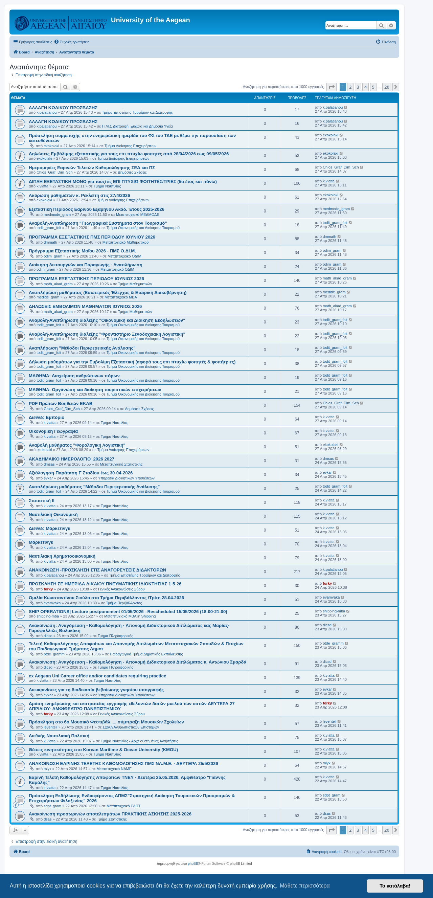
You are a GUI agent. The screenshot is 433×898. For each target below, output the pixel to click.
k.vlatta (42, 186)
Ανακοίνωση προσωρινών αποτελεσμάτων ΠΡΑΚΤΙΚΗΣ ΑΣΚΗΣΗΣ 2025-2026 (110, 813)
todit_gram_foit (49, 228)
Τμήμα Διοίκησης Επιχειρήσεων (130, 146)
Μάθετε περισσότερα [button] (305, 886)
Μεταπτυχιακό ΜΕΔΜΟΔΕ (137, 214)
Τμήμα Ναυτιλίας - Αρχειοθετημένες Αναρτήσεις (139, 741)
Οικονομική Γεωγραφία (53, 431)
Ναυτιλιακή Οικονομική (53, 514)
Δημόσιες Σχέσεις (132, 172)
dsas (47, 819)
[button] (331, 87)
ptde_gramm (54, 654)
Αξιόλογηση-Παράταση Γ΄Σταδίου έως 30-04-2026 (81, 472)
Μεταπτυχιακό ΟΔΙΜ (124, 256)
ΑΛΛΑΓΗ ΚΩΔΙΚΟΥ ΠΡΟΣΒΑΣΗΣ (63, 107)
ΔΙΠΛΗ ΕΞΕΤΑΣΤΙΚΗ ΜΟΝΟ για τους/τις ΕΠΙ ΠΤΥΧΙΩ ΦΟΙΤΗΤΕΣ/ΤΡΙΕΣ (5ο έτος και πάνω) (123, 181)
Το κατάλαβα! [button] (395, 886)
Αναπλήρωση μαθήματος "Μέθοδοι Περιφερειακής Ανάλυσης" (94, 486)
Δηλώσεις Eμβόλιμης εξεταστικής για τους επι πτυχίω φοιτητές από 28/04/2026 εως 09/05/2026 (129, 153)
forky (48, 589)
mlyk (47, 769)
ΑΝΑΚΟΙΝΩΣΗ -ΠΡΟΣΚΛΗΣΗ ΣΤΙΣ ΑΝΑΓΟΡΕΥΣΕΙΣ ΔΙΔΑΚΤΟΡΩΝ (97, 570)
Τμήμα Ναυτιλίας (107, 186)
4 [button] (365, 87)
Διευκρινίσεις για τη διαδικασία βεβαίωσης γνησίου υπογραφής (96, 689)
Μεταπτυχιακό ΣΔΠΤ (124, 806)
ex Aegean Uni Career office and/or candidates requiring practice (97, 675)
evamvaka (52, 603)
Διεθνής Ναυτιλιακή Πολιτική (59, 735)
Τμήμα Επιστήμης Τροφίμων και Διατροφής (137, 112)
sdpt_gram (52, 806)
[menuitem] (71, 42)
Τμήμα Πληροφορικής (115, 636)
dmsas (49, 464)
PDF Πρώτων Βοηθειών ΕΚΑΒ (60, 403)
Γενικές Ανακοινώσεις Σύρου (121, 589)
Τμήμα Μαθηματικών (135, 284)
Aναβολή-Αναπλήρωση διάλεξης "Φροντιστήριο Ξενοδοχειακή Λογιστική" (107, 334)
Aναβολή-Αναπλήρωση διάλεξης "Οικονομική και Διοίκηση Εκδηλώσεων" (107, 320)
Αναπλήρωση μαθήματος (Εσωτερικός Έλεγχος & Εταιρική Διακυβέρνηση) (107, 292)
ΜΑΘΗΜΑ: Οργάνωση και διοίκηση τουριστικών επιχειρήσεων (95, 389)
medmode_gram (57, 214)
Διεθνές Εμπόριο (46, 417)
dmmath (50, 242)
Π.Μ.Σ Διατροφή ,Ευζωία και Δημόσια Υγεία (137, 126)
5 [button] (373, 87)
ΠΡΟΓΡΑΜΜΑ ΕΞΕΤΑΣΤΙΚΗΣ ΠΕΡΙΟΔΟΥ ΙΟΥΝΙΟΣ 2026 (86, 278)
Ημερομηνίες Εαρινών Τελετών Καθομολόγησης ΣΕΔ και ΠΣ (92, 167)
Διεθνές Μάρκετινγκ (49, 528)
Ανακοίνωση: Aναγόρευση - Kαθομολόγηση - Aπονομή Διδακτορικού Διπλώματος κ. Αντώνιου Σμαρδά (137, 662)
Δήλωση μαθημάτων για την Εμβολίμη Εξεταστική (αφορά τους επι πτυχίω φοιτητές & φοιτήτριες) (132, 361)
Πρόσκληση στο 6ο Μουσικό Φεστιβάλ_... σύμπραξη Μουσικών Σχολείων (106, 721)
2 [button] (350, 87)
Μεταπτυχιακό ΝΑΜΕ (114, 769)
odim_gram (53, 256)
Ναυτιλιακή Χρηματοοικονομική (62, 556)
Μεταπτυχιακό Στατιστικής (121, 464)
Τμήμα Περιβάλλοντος (124, 603)
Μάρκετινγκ (41, 542)
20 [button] (386, 87)
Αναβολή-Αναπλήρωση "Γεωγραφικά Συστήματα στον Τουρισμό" (98, 223)
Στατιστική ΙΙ (41, 500)
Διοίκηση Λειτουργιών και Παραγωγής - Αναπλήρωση (85, 264)
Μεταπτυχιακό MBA (121, 297)
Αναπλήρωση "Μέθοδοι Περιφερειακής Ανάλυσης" (82, 348)
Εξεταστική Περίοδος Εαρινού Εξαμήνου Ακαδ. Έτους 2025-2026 (96, 209)
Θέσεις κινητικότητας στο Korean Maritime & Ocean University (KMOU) (103, 749)
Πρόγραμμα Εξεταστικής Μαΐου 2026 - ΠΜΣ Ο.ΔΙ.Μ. (82, 250)
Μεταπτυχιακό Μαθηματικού (125, 242)
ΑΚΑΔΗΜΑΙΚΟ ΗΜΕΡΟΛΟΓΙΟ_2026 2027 (71, 459)
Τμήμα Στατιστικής (112, 819)
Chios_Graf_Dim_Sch (54, 172)
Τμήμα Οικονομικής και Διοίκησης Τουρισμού (143, 228)
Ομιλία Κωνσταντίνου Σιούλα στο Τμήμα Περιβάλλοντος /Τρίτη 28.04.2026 (106, 597)
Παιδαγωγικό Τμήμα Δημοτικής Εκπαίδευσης (146, 654)
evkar (48, 478)
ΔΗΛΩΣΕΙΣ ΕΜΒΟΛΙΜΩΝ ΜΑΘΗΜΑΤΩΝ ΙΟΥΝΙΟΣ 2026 (85, 306)
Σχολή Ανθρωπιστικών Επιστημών (130, 727)
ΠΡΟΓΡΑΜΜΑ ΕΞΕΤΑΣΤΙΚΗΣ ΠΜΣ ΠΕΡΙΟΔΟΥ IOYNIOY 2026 (92, 237)
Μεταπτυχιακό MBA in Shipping (130, 616)
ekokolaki (51, 146)
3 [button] (358, 87)
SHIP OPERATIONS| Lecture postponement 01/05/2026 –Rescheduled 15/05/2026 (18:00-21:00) (128, 611)
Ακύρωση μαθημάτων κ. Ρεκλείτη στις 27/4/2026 (79, 195)
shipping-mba (48, 616)
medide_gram (48, 297)
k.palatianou (46, 112)
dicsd (48, 636)
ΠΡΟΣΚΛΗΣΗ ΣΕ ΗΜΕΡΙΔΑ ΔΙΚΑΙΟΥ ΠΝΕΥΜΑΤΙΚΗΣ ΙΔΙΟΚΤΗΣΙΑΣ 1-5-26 (105, 583)
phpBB (193, 864)
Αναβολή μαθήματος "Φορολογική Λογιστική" (77, 445)
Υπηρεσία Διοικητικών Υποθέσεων (126, 478)
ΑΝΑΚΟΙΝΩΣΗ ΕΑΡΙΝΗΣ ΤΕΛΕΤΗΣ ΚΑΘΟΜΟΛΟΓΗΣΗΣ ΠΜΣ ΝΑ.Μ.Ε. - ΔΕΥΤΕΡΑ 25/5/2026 (123, 763)
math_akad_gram (58, 284)
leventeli (50, 727)
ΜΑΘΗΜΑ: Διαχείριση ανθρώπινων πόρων (74, 375)
